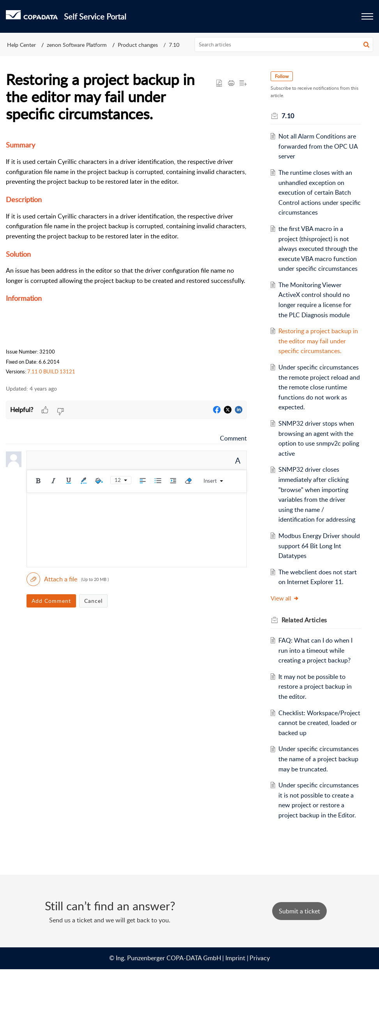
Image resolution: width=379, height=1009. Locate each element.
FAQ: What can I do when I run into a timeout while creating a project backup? (317, 660)
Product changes (138, 44)
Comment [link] (233, 438)
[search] (284, 44)
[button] (366, 44)
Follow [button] (283, 76)
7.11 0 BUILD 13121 (51, 371)
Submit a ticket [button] (299, 951)
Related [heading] (305, 629)
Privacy (260, 997)
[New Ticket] (299, 951)
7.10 (174, 44)
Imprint (235, 997)
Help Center (21, 44)
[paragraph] (126, 258)
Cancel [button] (93, 600)
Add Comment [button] (51, 600)
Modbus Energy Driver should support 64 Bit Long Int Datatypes (317, 556)
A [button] (238, 460)
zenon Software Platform (77, 44)
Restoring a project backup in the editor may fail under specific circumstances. (320, 341)
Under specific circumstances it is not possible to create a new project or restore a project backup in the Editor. (317, 835)
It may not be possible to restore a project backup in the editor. (316, 696)
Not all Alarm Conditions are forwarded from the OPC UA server (319, 146)
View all (286, 608)
